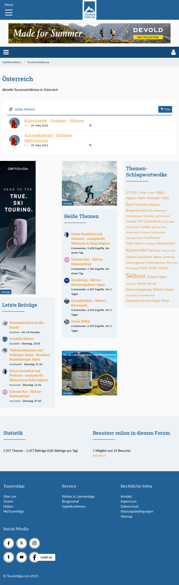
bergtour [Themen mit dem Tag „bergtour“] (154, 204)
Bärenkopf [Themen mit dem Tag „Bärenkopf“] (160, 210)
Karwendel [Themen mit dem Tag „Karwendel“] (136, 249)
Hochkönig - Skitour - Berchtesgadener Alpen (88, 282)
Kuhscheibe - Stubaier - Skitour (54, 120)
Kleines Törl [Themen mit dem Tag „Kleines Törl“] (168, 250)
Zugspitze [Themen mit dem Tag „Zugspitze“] (131, 295)
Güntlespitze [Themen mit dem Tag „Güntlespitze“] (158, 232)
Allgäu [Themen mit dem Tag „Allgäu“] (160, 192)
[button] (6, 52)
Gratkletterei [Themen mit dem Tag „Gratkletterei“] (152, 221)
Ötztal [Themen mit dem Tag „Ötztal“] (165, 301)
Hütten (8, 506)
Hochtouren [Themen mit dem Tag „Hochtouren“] (151, 238)
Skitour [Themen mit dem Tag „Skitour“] (136, 275)
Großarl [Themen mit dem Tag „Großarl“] (145, 227)
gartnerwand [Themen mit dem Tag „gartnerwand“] (162, 216)
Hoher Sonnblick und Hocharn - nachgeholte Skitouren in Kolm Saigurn (28, 375)
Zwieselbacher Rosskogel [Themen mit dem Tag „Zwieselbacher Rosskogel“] (143, 301)
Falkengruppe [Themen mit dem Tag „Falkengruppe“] (134, 216)
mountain (15, 401)
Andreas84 (15, 364)
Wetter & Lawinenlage (78, 496)
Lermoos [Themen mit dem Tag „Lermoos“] (169, 257)
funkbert (14, 332)
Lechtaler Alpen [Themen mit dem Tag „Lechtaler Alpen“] (150, 256)
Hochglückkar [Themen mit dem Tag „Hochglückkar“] (134, 238)
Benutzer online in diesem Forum (131, 433)
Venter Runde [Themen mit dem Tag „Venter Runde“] (147, 283)
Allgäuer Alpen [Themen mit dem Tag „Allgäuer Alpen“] (136, 198)
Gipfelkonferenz (73, 506)
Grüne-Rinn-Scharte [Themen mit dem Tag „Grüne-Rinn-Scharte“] (138, 232)
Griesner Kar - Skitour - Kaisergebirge (26, 393)
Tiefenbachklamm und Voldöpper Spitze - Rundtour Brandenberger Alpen (29, 354)
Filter (165, 109)
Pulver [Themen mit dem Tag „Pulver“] (143, 268)
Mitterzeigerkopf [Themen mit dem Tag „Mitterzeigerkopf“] (155, 262)
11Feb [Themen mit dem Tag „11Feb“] (151, 192)
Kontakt (126, 496)
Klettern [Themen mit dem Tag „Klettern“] (131, 257)
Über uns (9, 496)
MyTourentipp (13, 511)
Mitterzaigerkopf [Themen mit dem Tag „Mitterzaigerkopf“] (135, 262)
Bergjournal (70, 501)
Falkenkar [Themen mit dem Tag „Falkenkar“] (148, 216)
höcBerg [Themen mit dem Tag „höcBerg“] (150, 243)
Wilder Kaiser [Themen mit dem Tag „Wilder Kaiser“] (163, 289)
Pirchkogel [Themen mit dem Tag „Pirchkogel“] (132, 268)
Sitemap (126, 516)
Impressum (128, 501)
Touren (8, 501)
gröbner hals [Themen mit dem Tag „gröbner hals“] (159, 227)
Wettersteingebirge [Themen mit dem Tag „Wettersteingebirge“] (139, 289)
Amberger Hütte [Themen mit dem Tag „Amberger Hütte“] (158, 198)
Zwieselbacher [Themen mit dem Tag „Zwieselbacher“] (146, 295)
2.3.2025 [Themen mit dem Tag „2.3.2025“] (132, 192)
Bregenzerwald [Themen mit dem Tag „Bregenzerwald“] (136, 210)
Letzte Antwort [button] (25, 109)
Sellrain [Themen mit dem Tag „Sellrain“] (163, 268)
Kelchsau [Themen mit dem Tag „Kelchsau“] (154, 250)
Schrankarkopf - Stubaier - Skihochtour (49, 138)
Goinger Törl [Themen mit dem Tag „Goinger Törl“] (134, 221)
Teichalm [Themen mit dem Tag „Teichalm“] (131, 283)
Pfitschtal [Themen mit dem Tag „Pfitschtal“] (172, 262)
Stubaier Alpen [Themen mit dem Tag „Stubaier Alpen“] (157, 277)
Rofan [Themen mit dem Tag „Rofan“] (153, 268)
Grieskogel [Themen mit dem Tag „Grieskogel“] (168, 221)
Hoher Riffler (80, 321)
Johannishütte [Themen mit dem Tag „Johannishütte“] (165, 243)
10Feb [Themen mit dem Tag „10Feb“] (142, 192)
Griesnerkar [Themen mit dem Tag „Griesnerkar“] (132, 227)
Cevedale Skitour (21, 339)
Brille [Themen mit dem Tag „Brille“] (150, 210)
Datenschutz (130, 506)
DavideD (14, 343)
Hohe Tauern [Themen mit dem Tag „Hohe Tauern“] (135, 243)
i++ (26, 125)
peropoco (99, 455)
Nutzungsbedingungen (137, 511)
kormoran (15, 385)
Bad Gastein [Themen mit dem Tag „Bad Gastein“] (136, 204)
